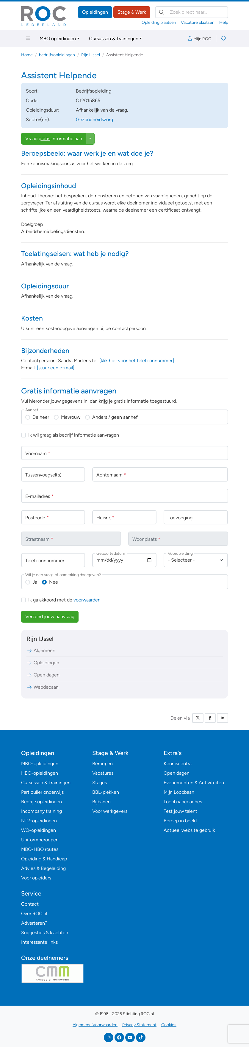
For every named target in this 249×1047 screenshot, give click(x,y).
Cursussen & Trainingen (113, 38)
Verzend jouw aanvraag (49, 616)
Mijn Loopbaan (179, 792)
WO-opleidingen (38, 830)
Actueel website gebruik (189, 830)
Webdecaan (42, 687)
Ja (34, 582)
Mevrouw (70, 417)
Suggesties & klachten (44, 932)
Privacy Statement (139, 1024)
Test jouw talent (180, 811)
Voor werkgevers (109, 811)
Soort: (32, 91)
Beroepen (102, 763)
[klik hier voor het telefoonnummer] (136, 360)
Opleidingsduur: (42, 110)
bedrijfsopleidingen (57, 54)
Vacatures (102, 773)
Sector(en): (38, 119)
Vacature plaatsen (197, 22)
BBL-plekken (105, 792)
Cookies (168, 1024)
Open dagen (42, 675)
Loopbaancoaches (183, 801)
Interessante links (39, 942)
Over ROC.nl (34, 913)
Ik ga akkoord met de (64, 600)
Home (27, 54)
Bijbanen (101, 801)
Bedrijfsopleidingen (41, 801)
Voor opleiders (36, 878)
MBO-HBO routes (39, 849)
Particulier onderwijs (42, 792)
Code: (32, 100)
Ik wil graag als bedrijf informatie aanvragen (73, 435)
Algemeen (40, 650)
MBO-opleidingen (39, 763)
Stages (99, 782)
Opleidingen (95, 12)
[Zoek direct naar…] (191, 12)
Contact (30, 904)
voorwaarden (87, 600)
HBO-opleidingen (39, 773)
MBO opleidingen (58, 38)
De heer (40, 417)
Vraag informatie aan (53, 138)
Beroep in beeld (180, 820)
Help (223, 22)
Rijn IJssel (90, 54)
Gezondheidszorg (94, 119)
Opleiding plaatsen (159, 22)
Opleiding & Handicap (44, 859)
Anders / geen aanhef (115, 417)
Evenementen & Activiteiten (194, 782)
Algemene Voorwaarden (95, 1024)
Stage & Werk (132, 12)
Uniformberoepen (40, 840)
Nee (53, 582)
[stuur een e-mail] (55, 368)
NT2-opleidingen (39, 820)
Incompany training (41, 811)
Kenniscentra (178, 763)
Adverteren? (34, 923)
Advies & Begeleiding (43, 868)
